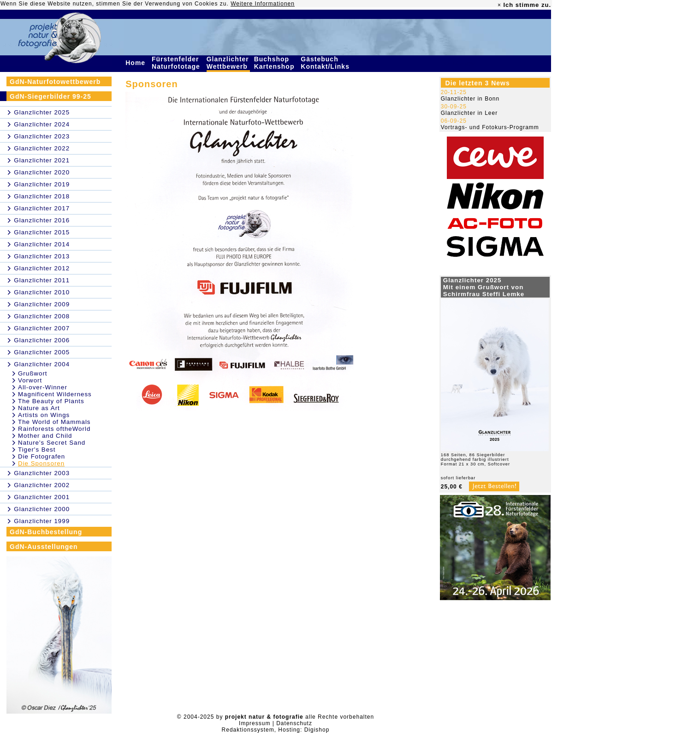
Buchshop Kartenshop (275, 62)
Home (136, 62)
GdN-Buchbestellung (46, 532)
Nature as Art (39, 408)
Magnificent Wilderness (55, 394)
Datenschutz (294, 723)
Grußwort (32, 373)
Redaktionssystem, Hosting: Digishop (276, 730)
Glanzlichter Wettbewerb (228, 62)
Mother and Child (45, 435)
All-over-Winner (42, 387)
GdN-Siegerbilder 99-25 (50, 96)
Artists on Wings (44, 414)
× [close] (499, 5)
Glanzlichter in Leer (469, 113)
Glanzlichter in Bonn (470, 98)
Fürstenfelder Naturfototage (177, 62)
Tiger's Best (36, 449)
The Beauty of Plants (51, 401)
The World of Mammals (54, 421)
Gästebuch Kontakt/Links (326, 62)
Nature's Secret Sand (51, 442)
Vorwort (30, 380)
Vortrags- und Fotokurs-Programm (490, 127)
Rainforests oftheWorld (54, 428)
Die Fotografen (41, 456)
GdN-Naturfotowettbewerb (55, 81)
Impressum (254, 723)
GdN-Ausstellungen (44, 546)
